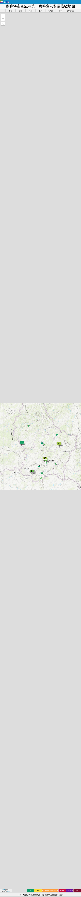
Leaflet (3, 890)
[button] (3, 15)
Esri (8, 891)
